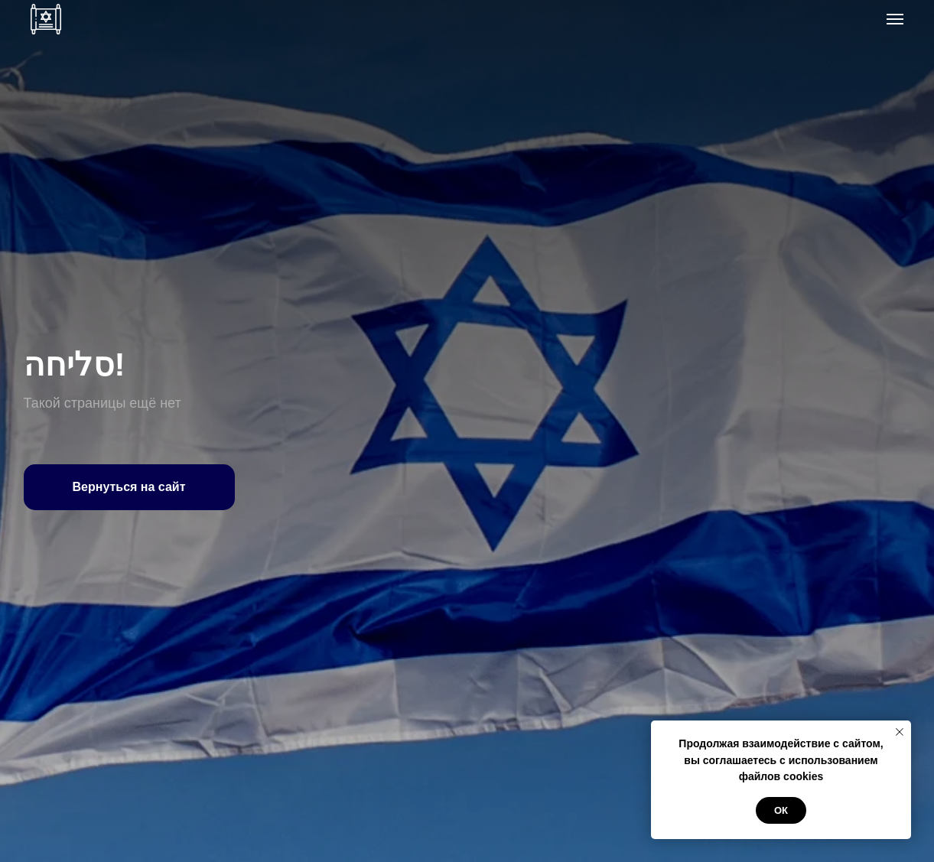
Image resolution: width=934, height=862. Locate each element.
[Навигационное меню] (895, 19)
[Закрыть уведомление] (899, 732)
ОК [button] (781, 810)
